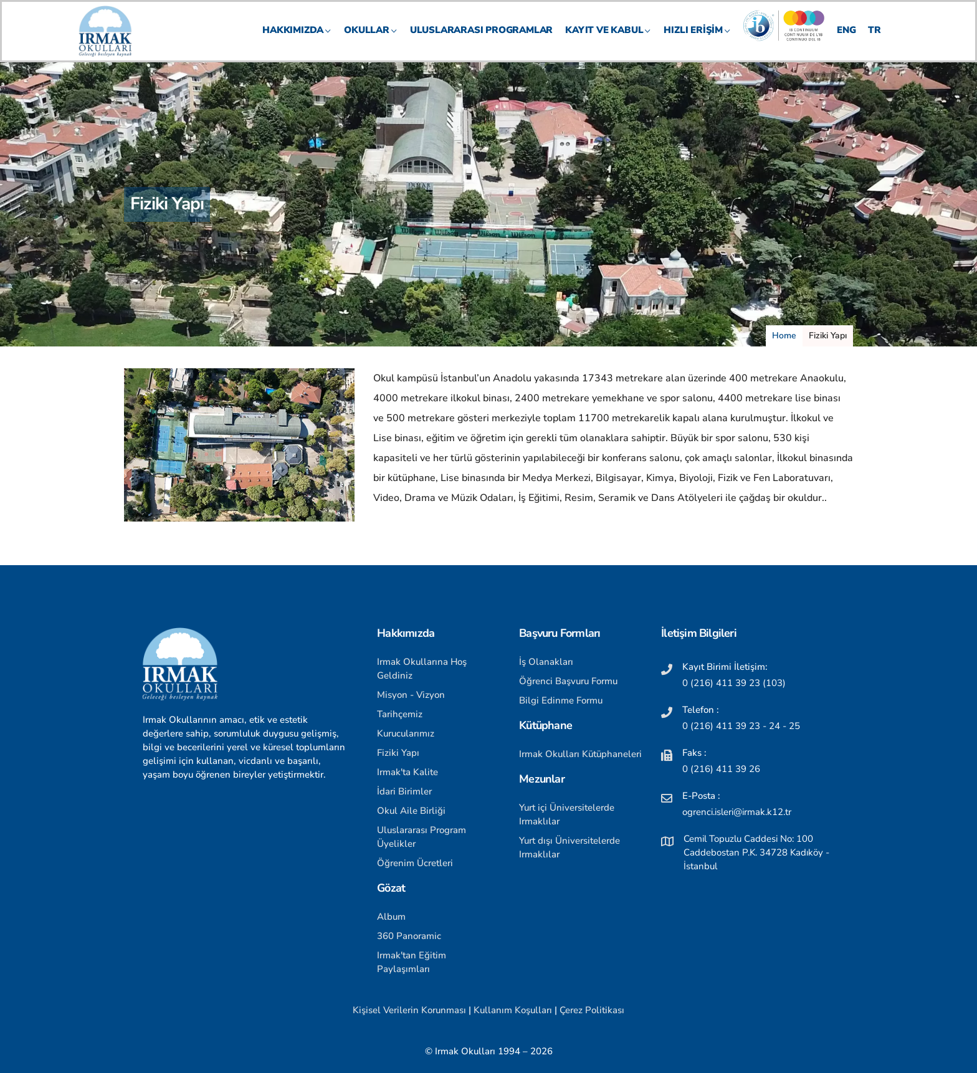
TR (874, 41)
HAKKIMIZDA (296, 41)
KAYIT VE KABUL (608, 41)
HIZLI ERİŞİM (697, 41)
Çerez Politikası (592, 1010)
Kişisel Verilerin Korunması (409, 1010)
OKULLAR (371, 41)
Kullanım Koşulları (513, 1010)
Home (784, 335)
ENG (846, 41)
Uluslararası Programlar (481, 41)
